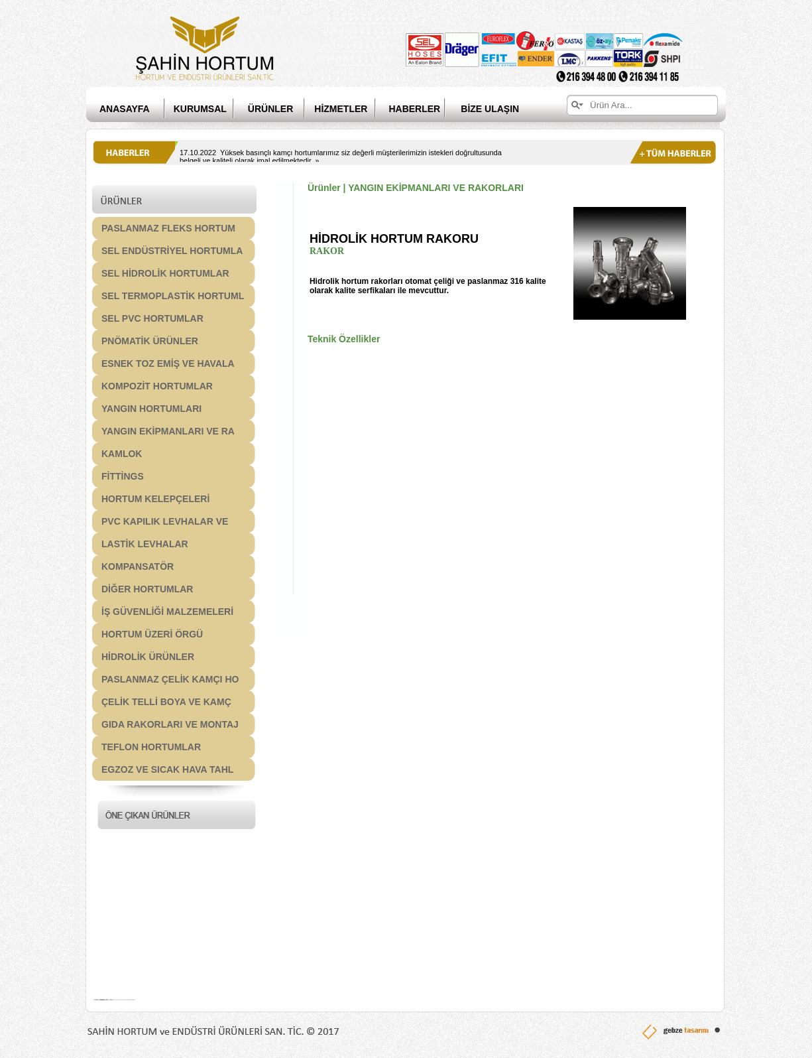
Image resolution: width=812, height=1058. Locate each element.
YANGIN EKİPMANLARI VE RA (168, 431)
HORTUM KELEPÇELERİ (155, 499)
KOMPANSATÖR (137, 566)
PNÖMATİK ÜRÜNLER (149, 341)
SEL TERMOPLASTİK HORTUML (172, 296)
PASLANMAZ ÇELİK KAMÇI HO (170, 679)
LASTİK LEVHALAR (144, 544)
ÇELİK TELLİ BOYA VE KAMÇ (166, 701)
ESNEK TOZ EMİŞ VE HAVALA (168, 363)
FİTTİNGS (122, 476)
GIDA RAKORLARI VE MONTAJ (170, 724)
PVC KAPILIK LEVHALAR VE (164, 521)
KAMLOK (121, 453)
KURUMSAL (200, 108)
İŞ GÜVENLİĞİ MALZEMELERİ (167, 611)
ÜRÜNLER (270, 108)
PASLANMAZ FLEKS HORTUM (168, 228)
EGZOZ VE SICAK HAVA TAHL (167, 769)
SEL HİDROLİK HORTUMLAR (165, 273)
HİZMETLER (340, 108)
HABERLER (424, 108)
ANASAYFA (124, 108)
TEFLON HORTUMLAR (151, 747)
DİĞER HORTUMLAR (147, 589)
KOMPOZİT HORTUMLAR (157, 386)
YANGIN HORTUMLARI (151, 408)
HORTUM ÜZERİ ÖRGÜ (152, 634)
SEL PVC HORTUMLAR (152, 318)
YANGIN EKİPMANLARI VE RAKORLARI (436, 187)
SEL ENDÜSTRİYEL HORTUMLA (172, 250)
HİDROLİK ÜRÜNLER (147, 656)
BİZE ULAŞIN (490, 108)
